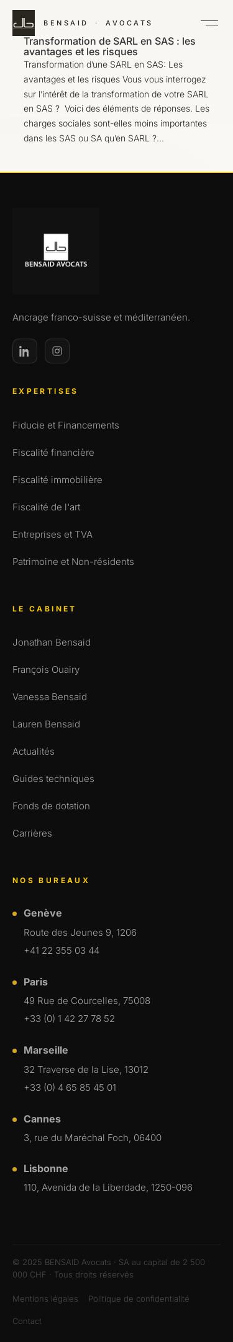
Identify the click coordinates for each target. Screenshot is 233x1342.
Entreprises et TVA (52, 534)
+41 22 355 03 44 (61, 950)
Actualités (33, 751)
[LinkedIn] (24, 351)
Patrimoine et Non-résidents (73, 561)
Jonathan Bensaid (51, 642)
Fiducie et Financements (65, 425)
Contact (27, 1321)
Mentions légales (45, 1299)
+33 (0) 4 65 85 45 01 (70, 1087)
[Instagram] (57, 351)
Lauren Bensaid (46, 724)
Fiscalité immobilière (57, 480)
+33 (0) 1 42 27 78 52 (69, 1018)
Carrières (32, 833)
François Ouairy (46, 669)
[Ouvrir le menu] (209, 23)
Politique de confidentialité (139, 1299)
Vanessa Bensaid (49, 697)
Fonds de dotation (51, 806)
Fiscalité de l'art (46, 507)
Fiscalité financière (53, 452)
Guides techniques (53, 778)
